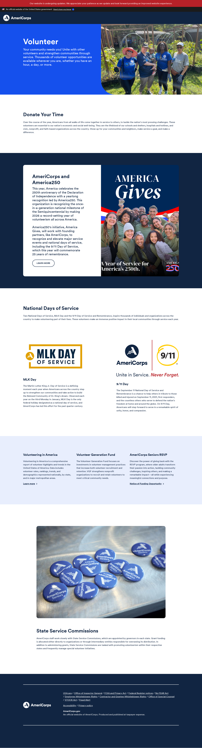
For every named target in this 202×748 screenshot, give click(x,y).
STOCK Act (71, 699)
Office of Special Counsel (161, 696)
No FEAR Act (161, 693)
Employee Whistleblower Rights (81, 696)
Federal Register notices (140, 693)
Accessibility (69, 705)
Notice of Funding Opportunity (146, 483)
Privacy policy (85, 705)
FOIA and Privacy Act (115, 693)
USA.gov (67, 693)
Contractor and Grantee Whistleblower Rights (123, 696)
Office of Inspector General (88, 693)
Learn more (43, 263)
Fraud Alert (84, 699)
